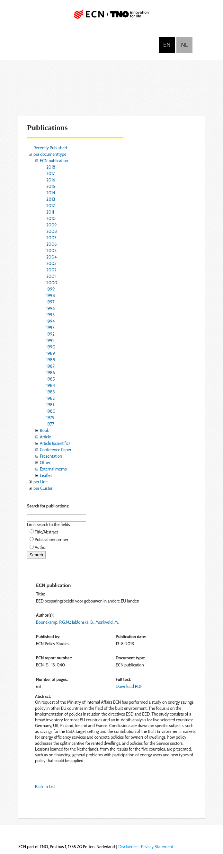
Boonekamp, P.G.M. (53, 622)
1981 (50, 404)
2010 (51, 218)
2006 (51, 244)
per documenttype (49, 154)
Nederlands (184, 45)
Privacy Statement (157, 846)
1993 (50, 327)
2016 (50, 179)
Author (41, 547)
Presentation (51, 456)
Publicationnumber (51, 539)
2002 (51, 269)
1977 (50, 424)
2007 (51, 237)
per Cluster (42, 488)
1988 (50, 359)
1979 (50, 417)
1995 (50, 314)
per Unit (40, 481)
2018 (50, 167)
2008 (51, 231)
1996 (50, 308)
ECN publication (54, 160)
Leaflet (46, 475)
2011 (50, 212)
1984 (50, 385)
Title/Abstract (46, 531)
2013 (50, 199)
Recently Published (50, 147)
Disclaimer (127, 846)
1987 (50, 366)
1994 (50, 321)
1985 (50, 379)
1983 (50, 391)
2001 (51, 276)
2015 (50, 186)
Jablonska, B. (83, 622)
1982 (50, 398)
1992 (50, 334)
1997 (50, 301)
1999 (50, 289)
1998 (50, 295)
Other (45, 462)
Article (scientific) (55, 443)
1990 (50, 346)
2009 (51, 224)
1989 (50, 353)
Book (44, 430)
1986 (50, 372)
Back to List (45, 786)
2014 (50, 192)
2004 (51, 257)
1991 (50, 340)
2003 (51, 263)
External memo (53, 468)
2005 (51, 250)
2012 (50, 205)
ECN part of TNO (111, 17)
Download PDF (129, 686)
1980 (51, 411)
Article (45, 436)
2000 (51, 282)
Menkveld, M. (107, 622)
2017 (50, 173)
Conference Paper (55, 449)
